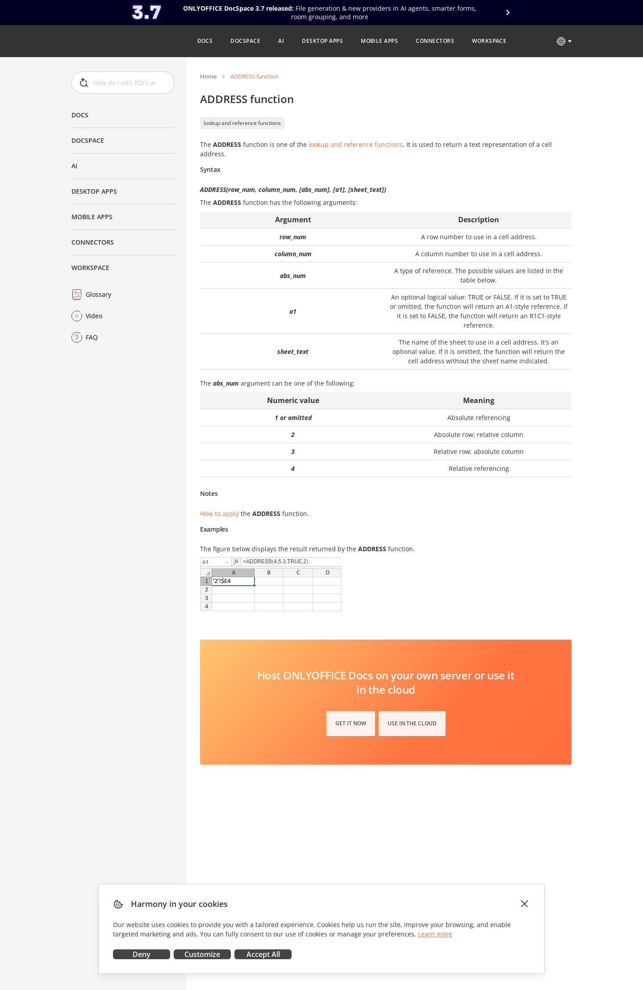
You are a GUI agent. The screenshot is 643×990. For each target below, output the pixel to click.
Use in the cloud (412, 723)
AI (74, 166)
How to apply (219, 513)
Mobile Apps (92, 216)
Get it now (350, 723)
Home (208, 76)
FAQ (92, 337)
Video (94, 316)
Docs (79, 115)
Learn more (435, 934)
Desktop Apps (94, 191)
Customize (202, 954)
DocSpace (87, 140)
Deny (141, 954)
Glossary (98, 294)
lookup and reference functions (242, 123)
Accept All (263, 954)
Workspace (90, 267)
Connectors (92, 242)
